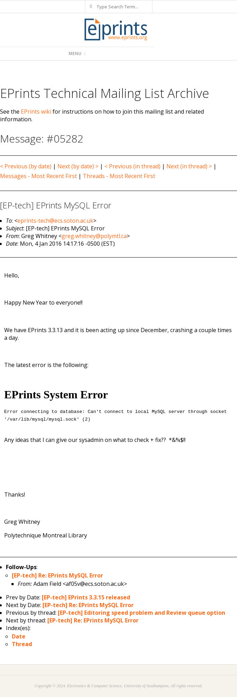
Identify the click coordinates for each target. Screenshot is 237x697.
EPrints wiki (36, 111)
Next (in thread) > (189, 166)
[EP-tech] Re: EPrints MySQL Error (57, 575)
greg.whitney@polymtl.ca (94, 236)
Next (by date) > (77, 166)
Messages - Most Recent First (38, 176)
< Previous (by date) (26, 166)
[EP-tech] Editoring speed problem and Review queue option (141, 612)
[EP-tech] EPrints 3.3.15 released (86, 597)
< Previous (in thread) (132, 166)
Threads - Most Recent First (119, 176)
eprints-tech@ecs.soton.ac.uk (55, 220)
